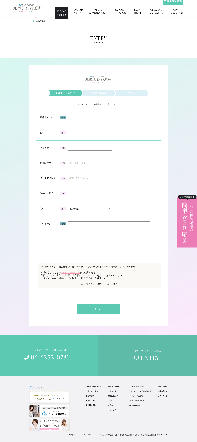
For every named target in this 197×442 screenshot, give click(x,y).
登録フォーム (163, 385)
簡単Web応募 (172, 4)
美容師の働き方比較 (137, 399)
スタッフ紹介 (113, 390)
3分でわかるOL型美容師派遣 (140, 390)
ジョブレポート (159, 11)
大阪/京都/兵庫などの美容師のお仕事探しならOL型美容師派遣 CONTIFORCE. (139, 433)
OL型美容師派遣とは (108, 11)
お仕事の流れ (142, 11)
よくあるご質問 (177, 11)
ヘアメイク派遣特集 (137, 395)
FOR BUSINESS (134, 404)
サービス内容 (127, 11)
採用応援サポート (114, 395)
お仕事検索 (75, 11)
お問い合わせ (163, 390)
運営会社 (74, 433)
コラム (110, 404)
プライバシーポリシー (72, 272)
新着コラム (90, 11)
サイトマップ (163, 395)
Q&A (110, 399)
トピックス (112, 409)
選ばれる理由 (93, 390)
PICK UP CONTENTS (136, 385)
